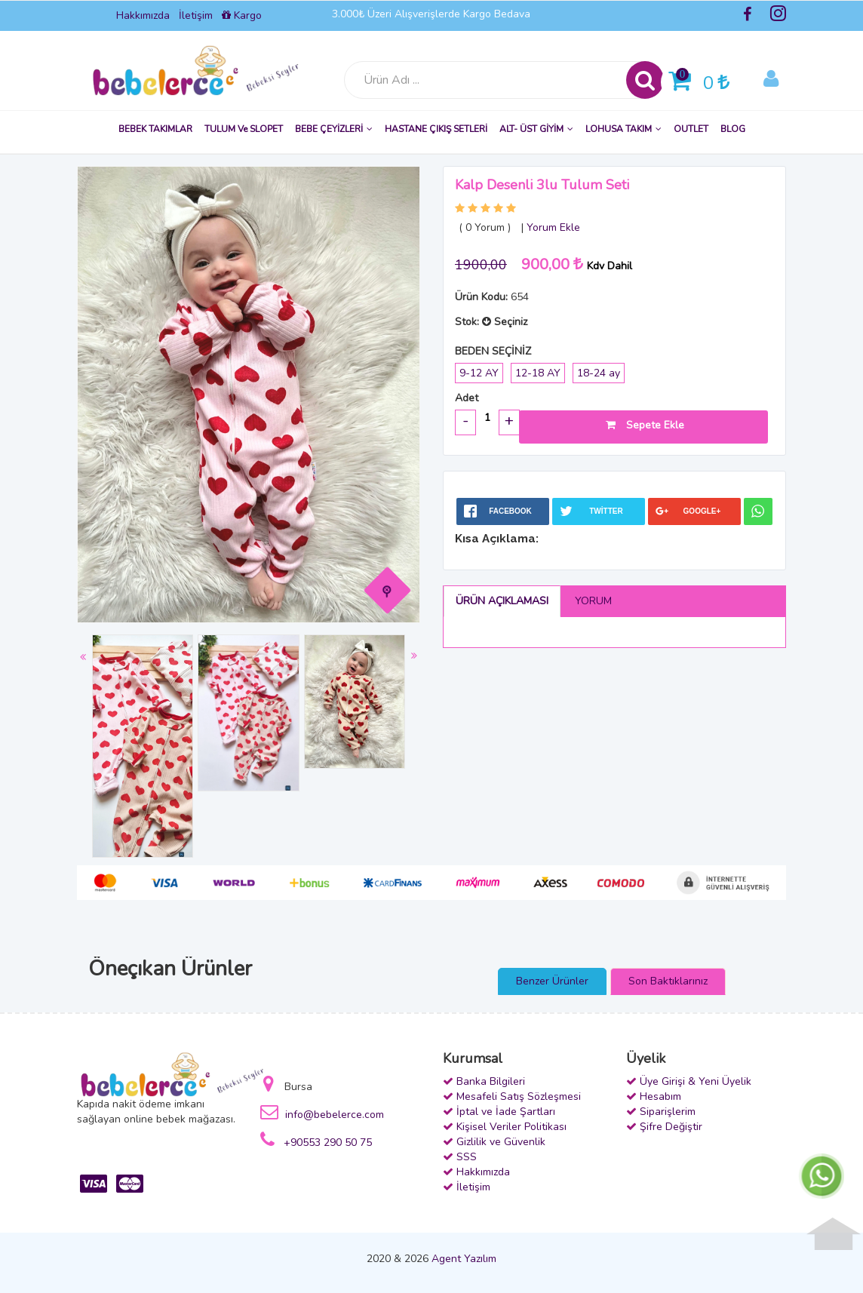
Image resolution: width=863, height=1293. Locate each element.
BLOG (732, 129)
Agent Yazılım (464, 1259)
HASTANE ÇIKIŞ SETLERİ (436, 129)
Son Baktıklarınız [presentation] (668, 981)
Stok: (467, 322)
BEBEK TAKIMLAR (155, 129)
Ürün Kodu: (481, 297)
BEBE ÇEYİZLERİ (334, 129)
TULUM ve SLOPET (243, 129)
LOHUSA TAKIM (623, 129)
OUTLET (691, 129)
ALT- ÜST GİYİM (536, 129)
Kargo (242, 15)
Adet (466, 398)
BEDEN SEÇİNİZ (493, 351)
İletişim (196, 15)
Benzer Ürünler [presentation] (552, 981)
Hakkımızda (143, 15)
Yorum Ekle (553, 227)
